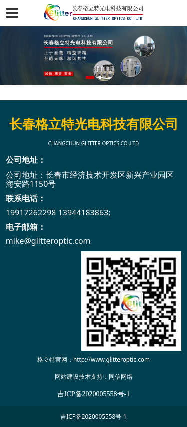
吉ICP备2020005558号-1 (93, 416)
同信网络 (121, 376)
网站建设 (67, 376)
